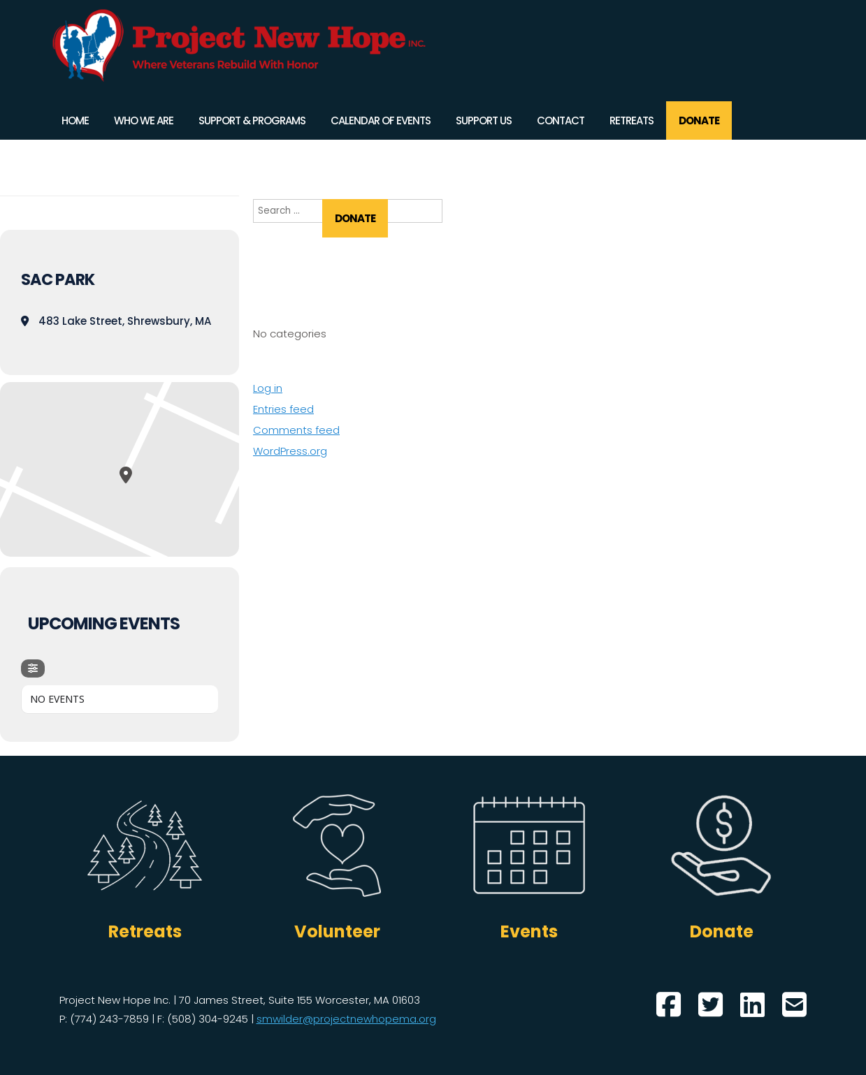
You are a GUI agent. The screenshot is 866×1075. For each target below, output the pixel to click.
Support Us (484, 120)
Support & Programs (252, 120)
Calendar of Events (381, 120)
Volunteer (337, 931)
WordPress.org (290, 451)
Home (75, 120)
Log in (267, 388)
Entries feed (283, 409)
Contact (560, 120)
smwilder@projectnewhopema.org (346, 1018)
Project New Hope (239, 45)
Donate (721, 931)
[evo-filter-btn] (33, 668)
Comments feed (296, 430)
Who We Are (143, 120)
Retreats (631, 120)
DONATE (699, 120)
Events (529, 931)
